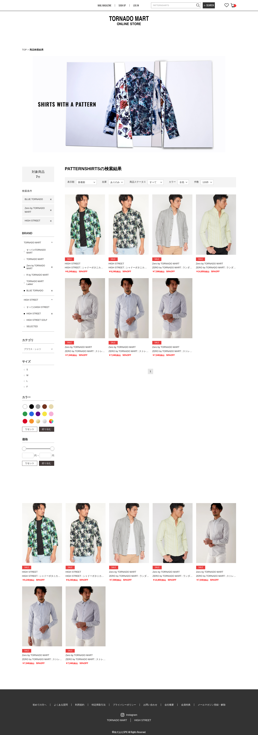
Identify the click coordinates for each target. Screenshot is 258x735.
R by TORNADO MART (38, 275)
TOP (24, 49)
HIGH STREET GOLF (37, 320)
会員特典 (185, 704)
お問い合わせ (150, 704)
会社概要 (169, 704)
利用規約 (79, 704)
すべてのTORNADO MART (36, 251)
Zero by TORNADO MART (35, 210)
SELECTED (32, 326)
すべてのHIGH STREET (38, 307)
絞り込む (46, 429)
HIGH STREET (32, 220)
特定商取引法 (99, 704)
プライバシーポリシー (124, 704)
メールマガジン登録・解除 (212, 704)
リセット (29, 429)
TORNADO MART (32, 242)
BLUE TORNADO (34, 199)
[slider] (24, 448)
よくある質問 (61, 704)
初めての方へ (40, 704)
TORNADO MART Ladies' (35, 282)
